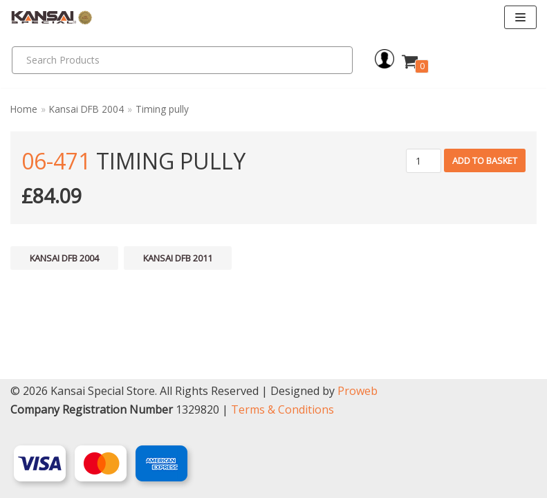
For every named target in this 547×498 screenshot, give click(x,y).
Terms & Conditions (282, 409)
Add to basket (484, 160)
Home (23, 109)
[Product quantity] (423, 161)
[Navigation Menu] (520, 17)
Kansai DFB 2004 (86, 109)
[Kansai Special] (51, 18)
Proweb (357, 390)
